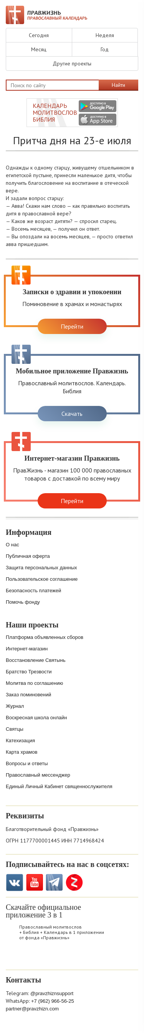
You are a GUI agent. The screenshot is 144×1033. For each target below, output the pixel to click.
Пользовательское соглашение (42, 579)
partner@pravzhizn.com (32, 1009)
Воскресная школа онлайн (36, 717)
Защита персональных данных (41, 567)
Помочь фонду (23, 602)
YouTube (34, 882)
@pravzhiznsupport (51, 993)
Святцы (14, 729)
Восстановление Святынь (36, 660)
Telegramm (54, 882)
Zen (74, 882)
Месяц (38, 49)
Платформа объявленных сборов (44, 637)
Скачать (72, 413)
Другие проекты (72, 63)
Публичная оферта (28, 556)
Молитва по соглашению (34, 683)
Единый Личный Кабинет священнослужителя (59, 786)
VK (14, 882)
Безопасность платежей (33, 590)
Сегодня (39, 35)
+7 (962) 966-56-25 (52, 1001)
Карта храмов (21, 752)
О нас (12, 544)
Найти (118, 84)
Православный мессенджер (38, 775)
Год (105, 49)
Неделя (105, 35)
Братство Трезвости (29, 672)
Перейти (72, 326)
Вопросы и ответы (27, 763)
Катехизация (20, 740)
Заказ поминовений (28, 694)
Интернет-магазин (27, 649)
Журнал (15, 706)
